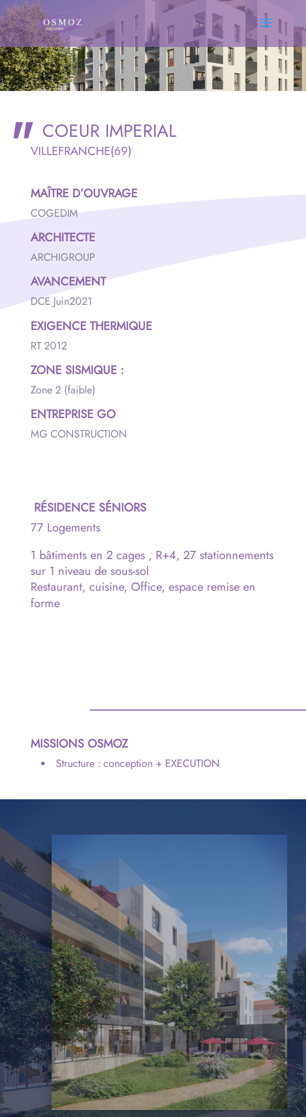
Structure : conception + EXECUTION (138, 763)
